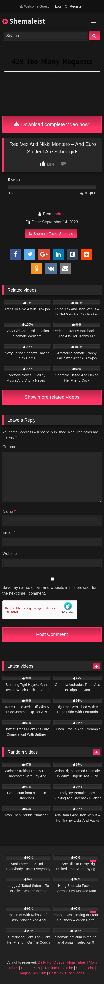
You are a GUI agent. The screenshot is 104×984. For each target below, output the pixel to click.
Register (76, 6)
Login (59, 6)
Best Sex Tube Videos (66, 973)
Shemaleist (23, 21)
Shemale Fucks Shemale (51, 234)
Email (8, 532)
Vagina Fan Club (33, 973)
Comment (11, 447)
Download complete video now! (52, 124)
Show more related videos (52, 397)
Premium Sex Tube (58, 968)
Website (9, 553)
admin (60, 214)
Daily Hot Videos (51, 962)
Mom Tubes (76, 962)
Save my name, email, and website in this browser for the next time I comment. (49, 590)
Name (9, 511)
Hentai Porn (30, 968)
